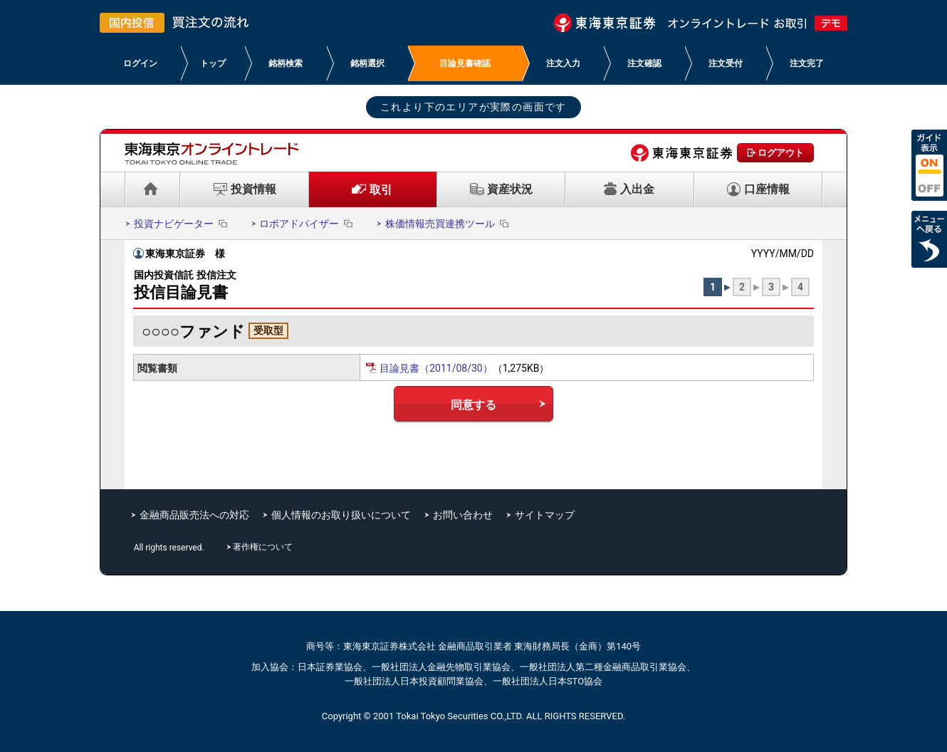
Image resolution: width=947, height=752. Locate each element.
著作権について (264, 547)
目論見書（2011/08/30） (436, 368)
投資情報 (253, 189)
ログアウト (781, 152)
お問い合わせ (463, 515)
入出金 (637, 189)
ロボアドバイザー (307, 223)
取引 (381, 190)
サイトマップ (545, 515)
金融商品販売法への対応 (194, 515)
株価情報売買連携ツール (448, 223)
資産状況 (510, 189)
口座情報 (767, 189)
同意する (473, 405)
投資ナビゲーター (182, 223)
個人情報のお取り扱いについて (341, 515)
